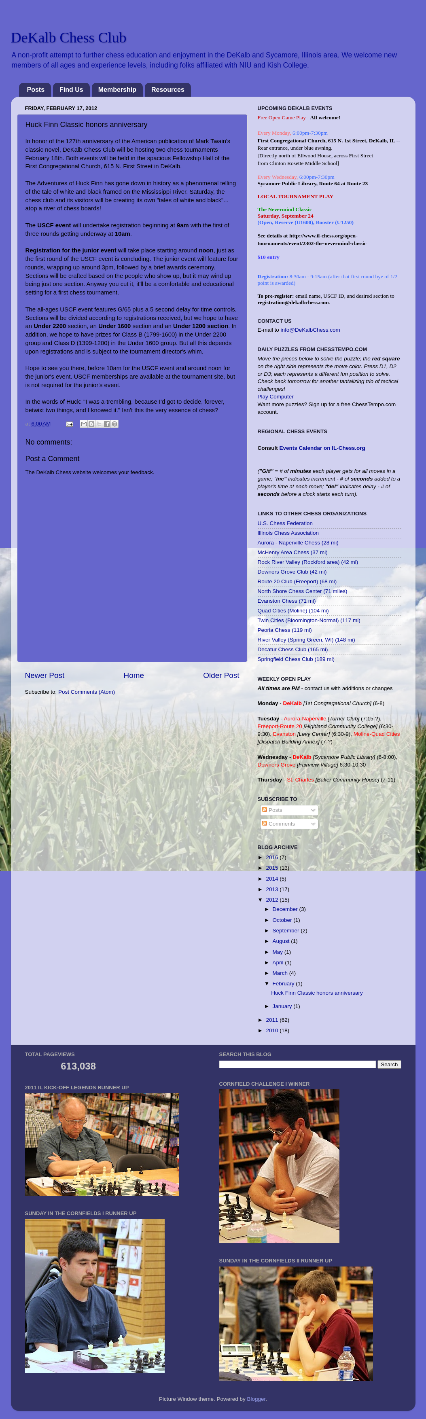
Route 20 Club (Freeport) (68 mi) (297, 581)
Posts (36, 89)
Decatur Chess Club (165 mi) (293, 649)
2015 (273, 868)
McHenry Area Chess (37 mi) (293, 552)
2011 (273, 1020)
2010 (273, 1030)
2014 (273, 879)
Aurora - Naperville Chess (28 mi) (298, 543)
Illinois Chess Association (288, 533)
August (282, 941)
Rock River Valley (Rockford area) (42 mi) (308, 562)
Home (134, 675)
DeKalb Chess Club (69, 38)
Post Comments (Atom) (86, 692)
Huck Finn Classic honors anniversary (317, 993)
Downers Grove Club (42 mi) (292, 572)
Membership (117, 89)
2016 (273, 857)
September (287, 931)
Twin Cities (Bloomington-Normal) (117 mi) (309, 620)
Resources (167, 89)
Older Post (221, 675)
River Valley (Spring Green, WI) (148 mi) (306, 640)
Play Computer (276, 397)
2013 (273, 889)
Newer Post (45, 675)
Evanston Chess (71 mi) (287, 601)
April (279, 962)
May (278, 952)
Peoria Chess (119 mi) (285, 630)
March (281, 973)
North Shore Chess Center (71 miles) (303, 591)
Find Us (71, 89)
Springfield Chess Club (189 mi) (296, 659)
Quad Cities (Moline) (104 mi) (293, 611)
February (284, 984)
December (286, 909)
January (283, 1006)
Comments (278, 824)
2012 (273, 900)
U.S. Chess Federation (285, 523)
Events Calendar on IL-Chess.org (322, 448)
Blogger (256, 1399)
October (283, 920)
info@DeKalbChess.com (310, 330)
